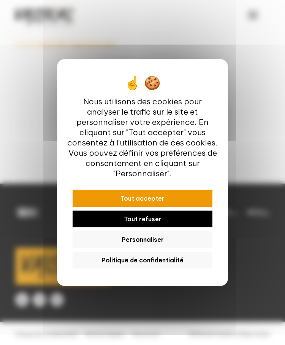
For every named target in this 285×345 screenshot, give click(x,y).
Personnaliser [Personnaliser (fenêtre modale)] (142, 239)
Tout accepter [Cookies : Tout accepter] (142, 198)
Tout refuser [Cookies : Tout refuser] (142, 219)
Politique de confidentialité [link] (142, 260)
